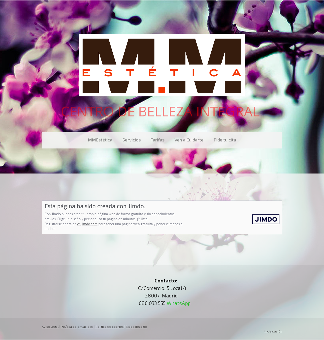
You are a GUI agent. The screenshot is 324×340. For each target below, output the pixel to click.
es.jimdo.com (87, 224)
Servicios (131, 139)
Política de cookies (109, 326)
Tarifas (158, 139)
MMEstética (100, 139)
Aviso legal (50, 326)
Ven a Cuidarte (189, 139)
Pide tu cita (225, 139)
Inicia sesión (273, 331)
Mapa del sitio (136, 326)
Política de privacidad (77, 326)
